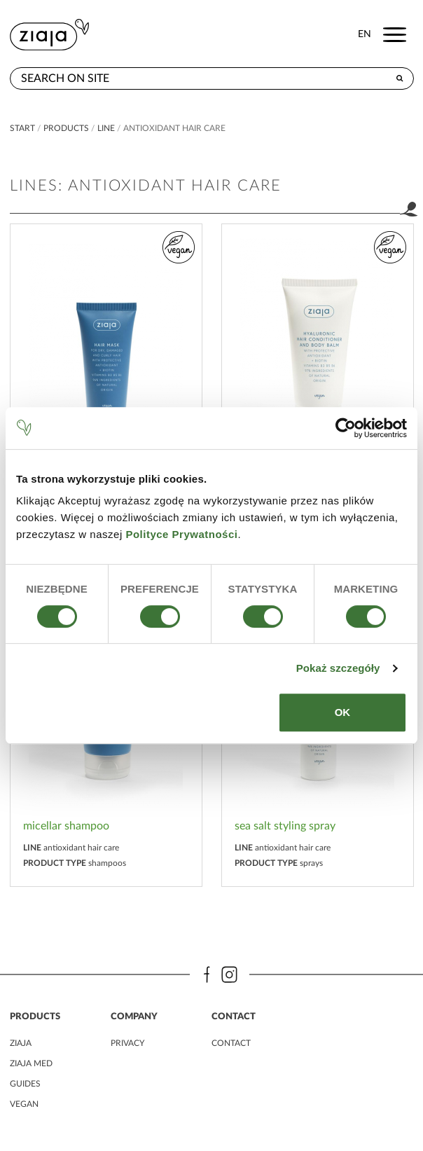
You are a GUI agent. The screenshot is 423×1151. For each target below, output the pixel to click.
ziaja (21, 1043)
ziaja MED (31, 1063)
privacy (127, 1043)
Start (22, 128)
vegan (24, 1104)
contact (231, 1043)
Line (106, 128)
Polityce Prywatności (181, 534)
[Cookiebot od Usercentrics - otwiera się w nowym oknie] (345, 428)
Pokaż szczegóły (338, 668)
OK (343, 712)
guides (25, 1084)
